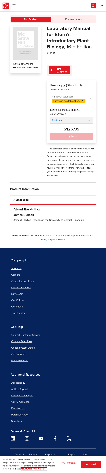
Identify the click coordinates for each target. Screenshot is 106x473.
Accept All (91, 465)
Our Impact (17, 306)
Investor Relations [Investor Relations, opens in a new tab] (21, 287)
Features (57, 120)
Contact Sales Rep (21, 341)
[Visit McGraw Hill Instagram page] (27, 438)
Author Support (19, 389)
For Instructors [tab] (73, 19)
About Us (16, 268)
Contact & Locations (22, 281)
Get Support (18, 354)
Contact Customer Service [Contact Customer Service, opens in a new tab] (25, 335)
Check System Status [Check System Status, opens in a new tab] (23, 348)
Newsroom (17, 294)
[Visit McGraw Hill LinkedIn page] (13, 438)
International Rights (22, 395)
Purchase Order (19, 414)
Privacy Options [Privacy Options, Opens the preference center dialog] (69, 464)
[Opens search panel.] (93, 5)
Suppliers (16, 421)
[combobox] (71, 99)
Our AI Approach (20, 402)
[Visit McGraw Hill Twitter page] (69, 438)
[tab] (59, 70)
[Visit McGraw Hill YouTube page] (41, 438)
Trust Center (18, 313)
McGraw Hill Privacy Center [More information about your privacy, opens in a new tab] (33, 470)
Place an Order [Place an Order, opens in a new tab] (19, 360)
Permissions (18, 408)
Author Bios (21, 200)
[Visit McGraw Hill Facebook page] (55, 438)
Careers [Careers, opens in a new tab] (15, 275)
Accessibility (18, 383)
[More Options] (101, 6)
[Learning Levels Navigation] (14, 5)
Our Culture (17, 300)
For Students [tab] (31, 19)
